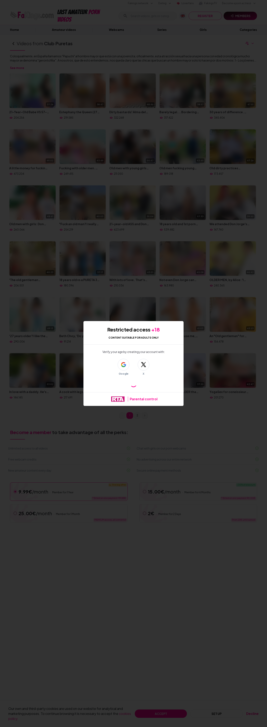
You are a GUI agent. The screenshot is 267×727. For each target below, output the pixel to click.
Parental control (143, 399)
